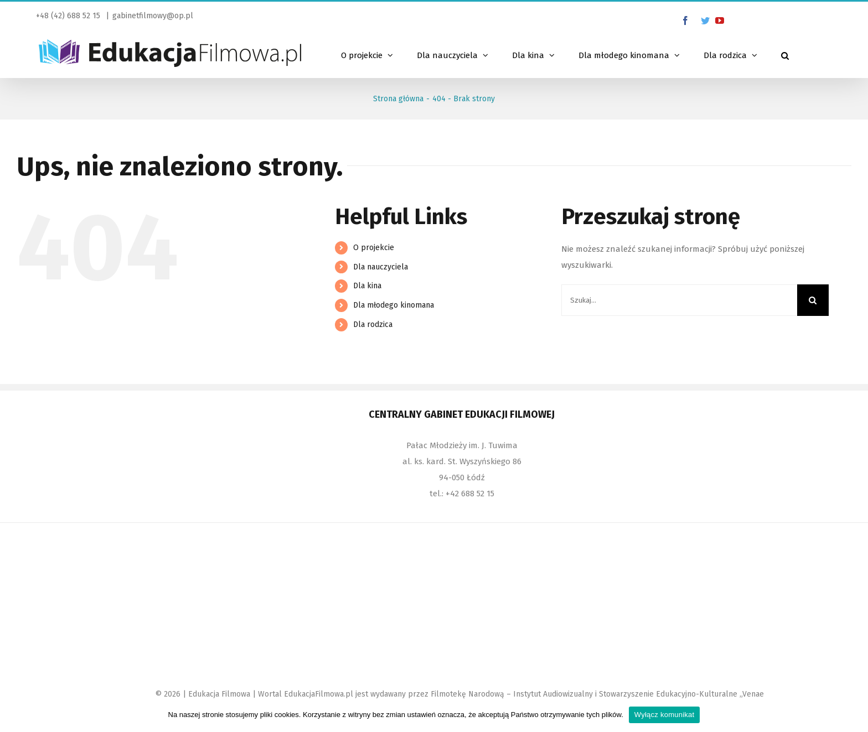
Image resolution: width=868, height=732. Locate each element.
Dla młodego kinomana (393, 305)
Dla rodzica (372, 324)
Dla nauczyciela (380, 267)
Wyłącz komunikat (664, 714)
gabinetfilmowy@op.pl (152, 15)
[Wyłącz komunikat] (854, 714)
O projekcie (373, 247)
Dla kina (367, 285)
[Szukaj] (785, 54)
